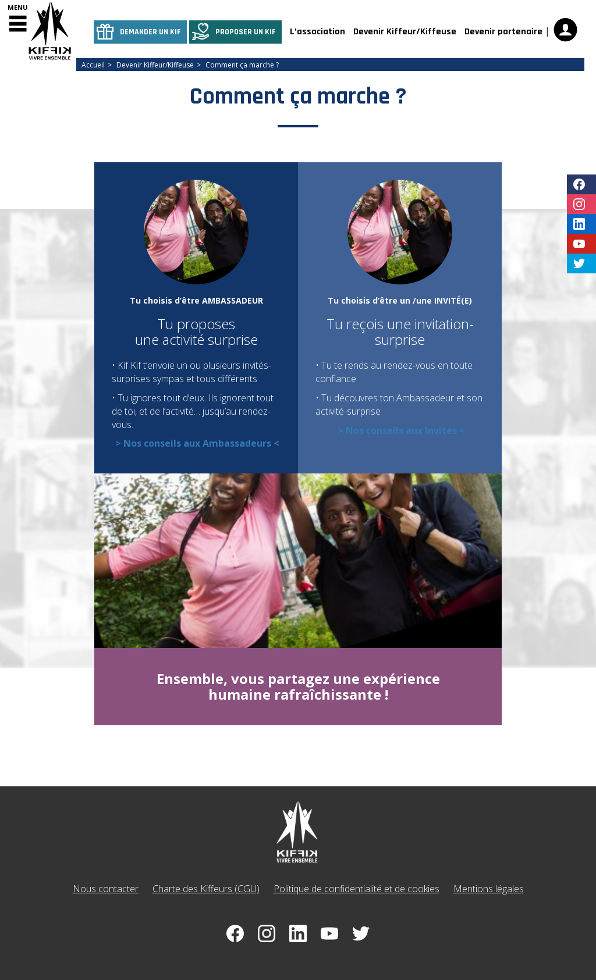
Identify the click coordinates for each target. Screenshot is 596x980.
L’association (317, 32)
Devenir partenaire (503, 32)
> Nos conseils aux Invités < (401, 430)
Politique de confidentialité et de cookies (356, 888)
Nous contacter (106, 888)
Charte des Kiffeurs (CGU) (206, 888)
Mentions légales (488, 888)
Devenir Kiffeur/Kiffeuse (404, 32)
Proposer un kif (245, 32)
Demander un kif (150, 32)
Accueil (93, 65)
